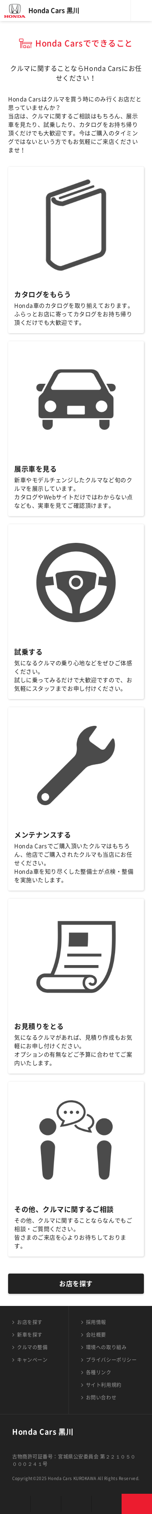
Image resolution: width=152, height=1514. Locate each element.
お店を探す (76, 1283)
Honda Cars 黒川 (53, 10)
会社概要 (96, 1334)
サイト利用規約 (104, 1384)
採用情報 (96, 1322)
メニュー (141, 10)
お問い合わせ (101, 1397)
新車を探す (30, 1334)
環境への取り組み (106, 1347)
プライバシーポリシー (111, 1359)
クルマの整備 (32, 1347)
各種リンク (98, 1372)
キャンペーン (32, 1359)
